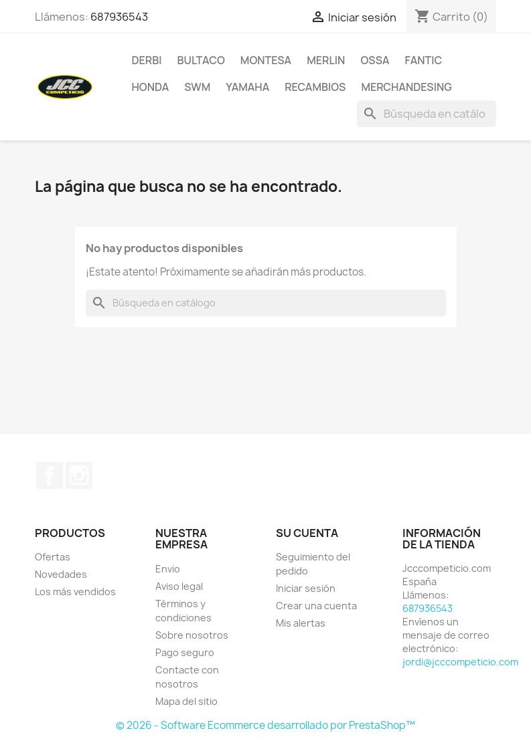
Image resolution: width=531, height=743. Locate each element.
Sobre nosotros (191, 635)
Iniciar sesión (305, 588)
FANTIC (424, 60)
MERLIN (326, 60)
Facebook (49, 475)
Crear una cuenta (316, 605)
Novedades (61, 574)
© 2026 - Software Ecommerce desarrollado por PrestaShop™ (265, 725)
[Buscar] (426, 113)
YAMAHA (247, 87)
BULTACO (200, 60)
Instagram (79, 475)
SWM (197, 87)
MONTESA (265, 60)
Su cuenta (307, 533)
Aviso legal (179, 586)
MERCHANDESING (406, 87)
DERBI (147, 60)
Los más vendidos (75, 591)
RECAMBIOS (315, 87)
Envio (167, 568)
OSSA (374, 60)
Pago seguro (184, 652)
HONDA (150, 87)
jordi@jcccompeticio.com (460, 661)
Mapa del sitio (186, 701)
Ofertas (52, 556)
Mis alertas (300, 623)
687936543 (119, 16)
